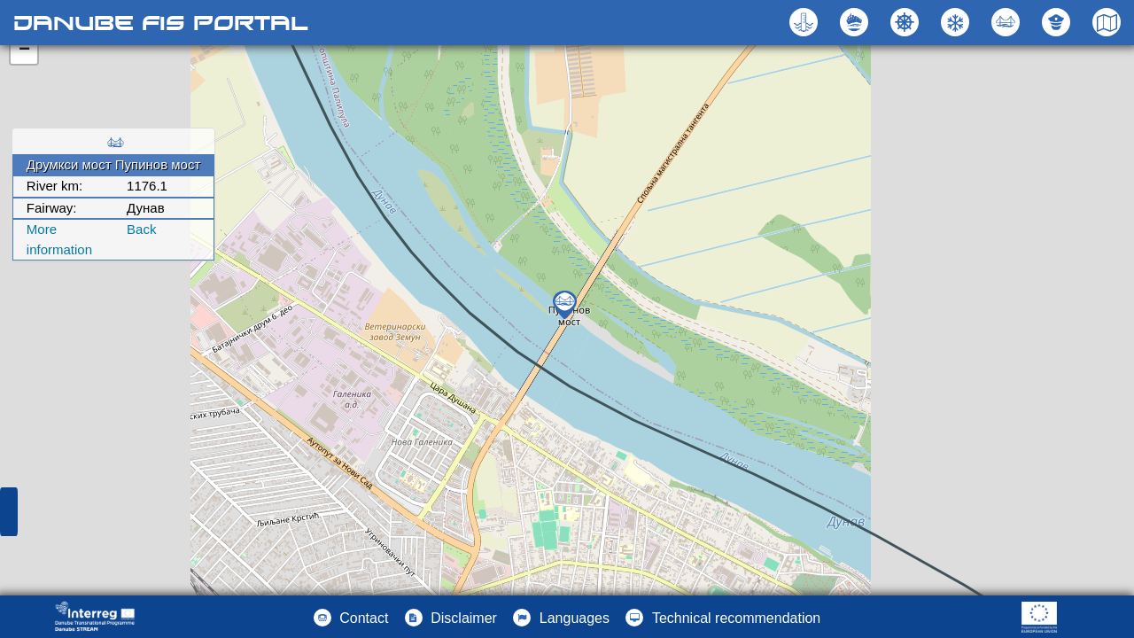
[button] (1008, 22)
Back (141, 229)
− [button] (24, 50)
